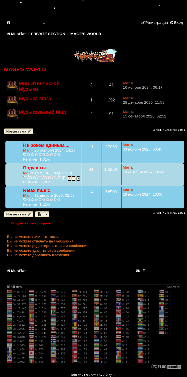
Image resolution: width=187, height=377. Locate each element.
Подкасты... (36, 167)
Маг (126, 83)
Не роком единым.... (46, 145)
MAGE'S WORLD (25, 69)
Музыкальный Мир (42, 112)
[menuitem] (9, 22)
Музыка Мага (35, 98)
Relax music (36, 190)
